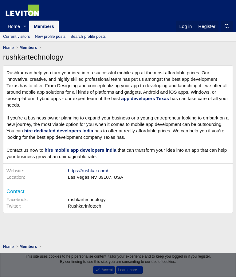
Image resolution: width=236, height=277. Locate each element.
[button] (25, 26)
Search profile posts (88, 36)
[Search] (227, 26)
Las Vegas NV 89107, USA (95, 177)
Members (44, 26)
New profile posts (50, 36)
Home (14, 26)
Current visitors (16, 36)
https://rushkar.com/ (88, 170)
